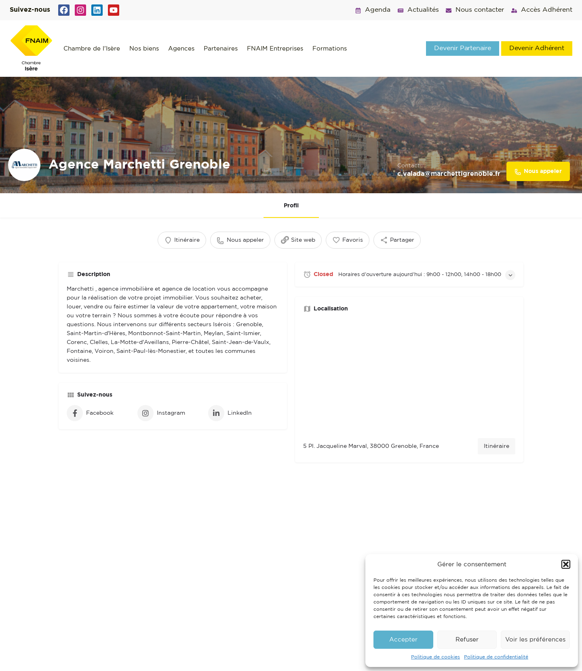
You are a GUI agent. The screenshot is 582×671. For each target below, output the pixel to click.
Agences (181, 48)
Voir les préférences (535, 639)
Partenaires (221, 48)
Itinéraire (496, 446)
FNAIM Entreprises (275, 48)
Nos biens (144, 48)
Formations (329, 48)
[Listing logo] (24, 165)
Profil (291, 205)
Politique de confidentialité (496, 657)
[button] (566, 564)
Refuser (467, 639)
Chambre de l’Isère (91, 48)
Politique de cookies (435, 657)
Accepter (403, 639)
